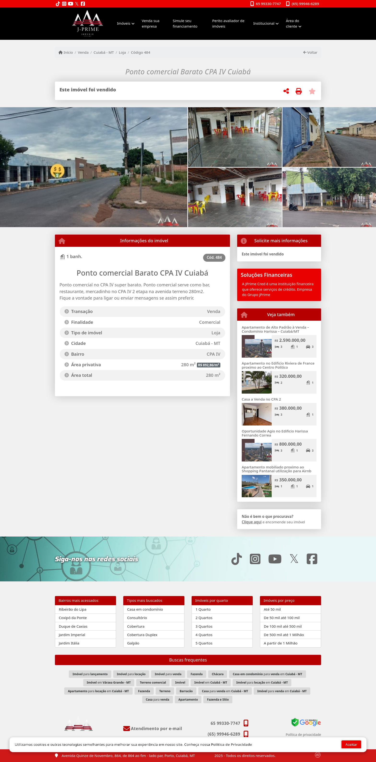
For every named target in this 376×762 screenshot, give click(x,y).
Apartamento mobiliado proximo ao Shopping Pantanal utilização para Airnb (276, 469)
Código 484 (140, 52)
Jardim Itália (69, 643)
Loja (122, 52)
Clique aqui (252, 522)
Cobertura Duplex (142, 634)
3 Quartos (203, 626)
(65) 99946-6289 (305, 3)
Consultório (137, 617)
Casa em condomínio (145, 609)
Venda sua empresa (150, 23)
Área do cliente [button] (292, 23)
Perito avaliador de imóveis (228, 23)
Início (66, 52)
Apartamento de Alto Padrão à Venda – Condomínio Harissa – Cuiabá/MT (275, 329)
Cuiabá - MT (104, 52)
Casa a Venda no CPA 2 (261, 399)
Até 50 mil (272, 609)
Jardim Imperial (72, 634)
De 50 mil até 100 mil (282, 617)
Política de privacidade (303, 734)
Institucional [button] (263, 23)
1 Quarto (203, 609)
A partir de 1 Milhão (281, 643)
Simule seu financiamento (185, 23)
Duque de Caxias (73, 626)
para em (267, 674)
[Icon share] (58, 4)
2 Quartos (203, 617)
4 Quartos (203, 634)
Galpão (133, 643)
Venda (83, 52)
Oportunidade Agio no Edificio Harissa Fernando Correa (275, 433)
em (109, 682)
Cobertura (135, 626)
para (90, 674)
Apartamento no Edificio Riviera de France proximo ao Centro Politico (278, 365)
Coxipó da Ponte (73, 617)
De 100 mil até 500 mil (283, 626)
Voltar (310, 52)
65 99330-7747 (268, 3)
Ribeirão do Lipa (72, 609)
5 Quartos (203, 643)
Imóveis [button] (123, 23)
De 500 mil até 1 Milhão (284, 634)
